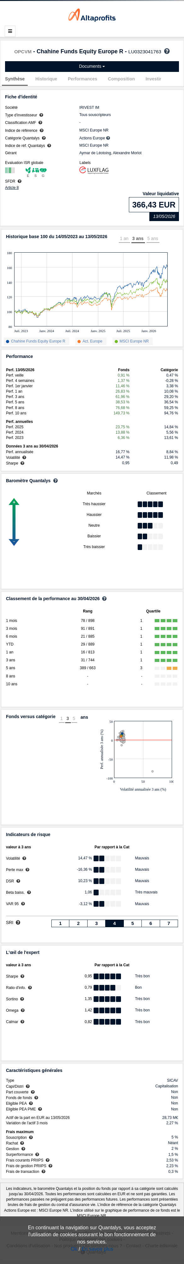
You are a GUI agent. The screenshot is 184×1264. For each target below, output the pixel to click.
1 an (124, 238)
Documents (92, 66)
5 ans (152, 238)
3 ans (138, 238)
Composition (121, 78)
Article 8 (12, 187)
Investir (153, 78)
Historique (46, 78)
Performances (82, 78)
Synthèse (15, 78)
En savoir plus (97, 1249)
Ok (74, 1249)
